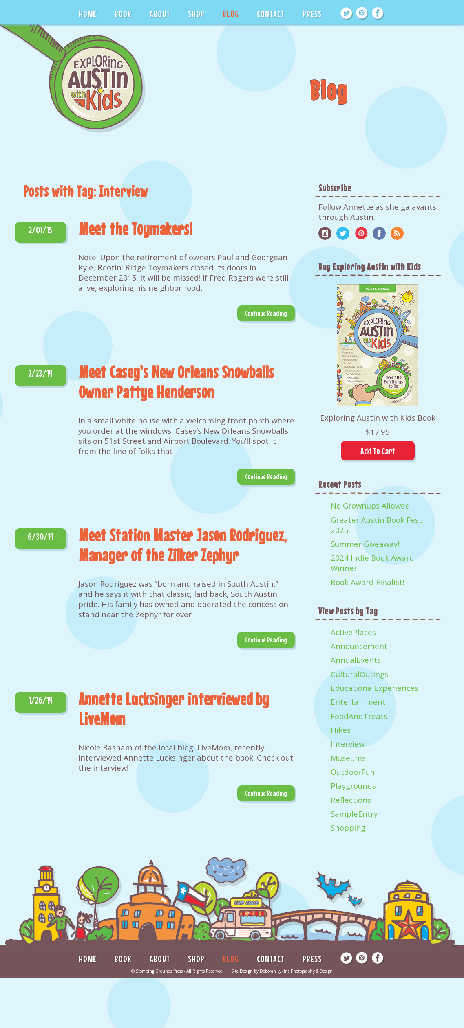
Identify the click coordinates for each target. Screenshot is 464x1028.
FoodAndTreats (359, 716)
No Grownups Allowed (370, 505)
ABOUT (160, 13)
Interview (348, 744)
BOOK (123, 13)
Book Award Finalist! (367, 582)
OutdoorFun (353, 772)
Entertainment (358, 702)
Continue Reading (266, 313)
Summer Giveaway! (365, 544)
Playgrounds (353, 785)
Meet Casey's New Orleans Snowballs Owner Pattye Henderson (176, 382)
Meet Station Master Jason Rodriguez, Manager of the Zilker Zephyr (183, 545)
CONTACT (271, 13)
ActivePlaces (353, 632)
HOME (88, 13)
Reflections (351, 800)
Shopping (348, 827)
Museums (348, 758)
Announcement (359, 646)
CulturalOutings (359, 674)
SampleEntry (354, 814)
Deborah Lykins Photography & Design (296, 971)
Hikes (341, 730)
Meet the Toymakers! (135, 229)
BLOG (231, 13)
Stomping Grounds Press (159, 971)
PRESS (312, 13)
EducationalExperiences (374, 688)
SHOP (196, 13)
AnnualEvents (356, 660)
